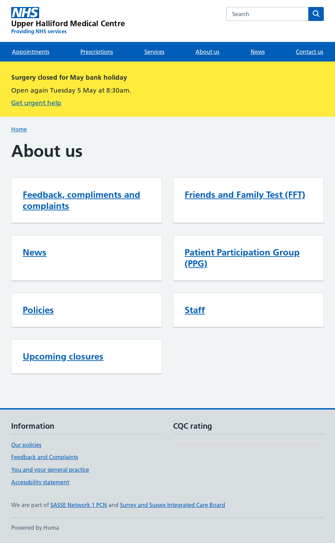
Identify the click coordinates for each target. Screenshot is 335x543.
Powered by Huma (35, 527)
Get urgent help (36, 103)
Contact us (309, 51)
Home (19, 129)
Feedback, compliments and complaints (81, 200)
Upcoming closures (63, 356)
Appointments (30, 51)
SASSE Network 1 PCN (78, 504)
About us (207, 51)
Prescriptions (96, 51)
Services (154, 51)
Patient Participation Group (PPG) (242, 258)
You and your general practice (50, 469)
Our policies (26, 444)
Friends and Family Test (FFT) (245, 194)
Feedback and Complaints (44, 457)
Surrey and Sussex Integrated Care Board (172, 504)
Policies (38, 310)
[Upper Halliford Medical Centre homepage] (68, 21)
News (258, 51)
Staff (195, 310)
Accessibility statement (40, 482)
